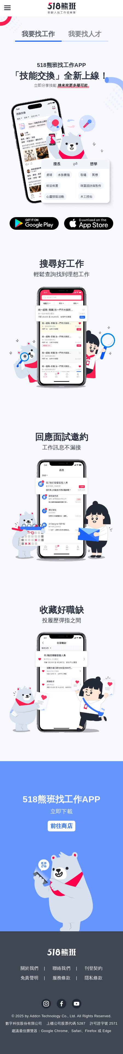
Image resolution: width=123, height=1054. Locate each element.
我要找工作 (38, 34)
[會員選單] (115, 7)
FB (62, 1004)
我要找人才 (85, 34)
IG (46, 1004)
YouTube (77, 1004)
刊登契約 (94, 968)
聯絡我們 (62, 968)
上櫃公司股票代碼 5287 (66, 1023)
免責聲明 (30, 977)
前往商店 (61, 826)
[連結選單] (7, 7)
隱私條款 (94, 977)
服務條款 (62, 977)
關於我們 (30, 968)
